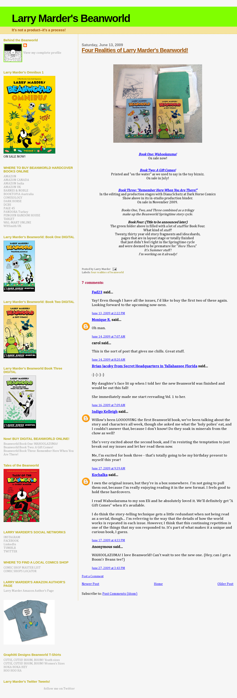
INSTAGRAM (12, 537)
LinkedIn (10, 544)
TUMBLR (10, 548)
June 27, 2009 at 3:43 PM (108, 568)
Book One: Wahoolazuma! (158, 154)
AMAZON (10, 176)
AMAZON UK (12, 187)
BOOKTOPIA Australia (19, 194)
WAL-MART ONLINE (17, 222)
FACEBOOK (11, 540)
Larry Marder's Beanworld (71, 18)
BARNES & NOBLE (16, 190)
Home (158, 584)
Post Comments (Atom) (119, 593)
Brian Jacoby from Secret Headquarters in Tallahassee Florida (144, 366)
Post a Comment (93, 576)
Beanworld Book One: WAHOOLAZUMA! (31, 443)
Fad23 (97, 292)
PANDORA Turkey (16, 212)
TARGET (9, 219)
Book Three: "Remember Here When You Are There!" (157, 190)
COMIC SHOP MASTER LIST (22, 567)
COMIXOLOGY (13, 197)
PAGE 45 (9, 208)
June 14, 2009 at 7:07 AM (108, 336)
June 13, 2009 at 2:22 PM (108, 313)
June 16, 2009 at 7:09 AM (108, 405)
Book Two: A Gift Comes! (158, 170)
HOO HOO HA (13, 670)
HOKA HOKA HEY (15, 667)
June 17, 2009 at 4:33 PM (108, 540)
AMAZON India (14, 183)
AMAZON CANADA (16, 180)
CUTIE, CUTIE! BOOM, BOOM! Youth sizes (32, 660)
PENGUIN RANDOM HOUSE (22, 215)
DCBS (7, 204)
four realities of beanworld (107, 272)
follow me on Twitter (59, 688)
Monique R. (101, 320)
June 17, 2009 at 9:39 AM (108, 468)
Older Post (225, 584)
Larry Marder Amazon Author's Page (29, 590)
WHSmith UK (12, 226)
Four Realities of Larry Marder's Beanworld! (135, 50)
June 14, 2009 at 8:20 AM (108, 359)
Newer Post (90, 584)
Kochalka (100, 475)
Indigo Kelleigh (105, 412)
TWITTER (10, 551)
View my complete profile (42, 52)
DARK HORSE (13, 201)
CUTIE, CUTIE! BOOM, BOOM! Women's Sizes (34, 663)
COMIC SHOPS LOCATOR (20, 571)
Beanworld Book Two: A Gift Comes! (28, 447)
